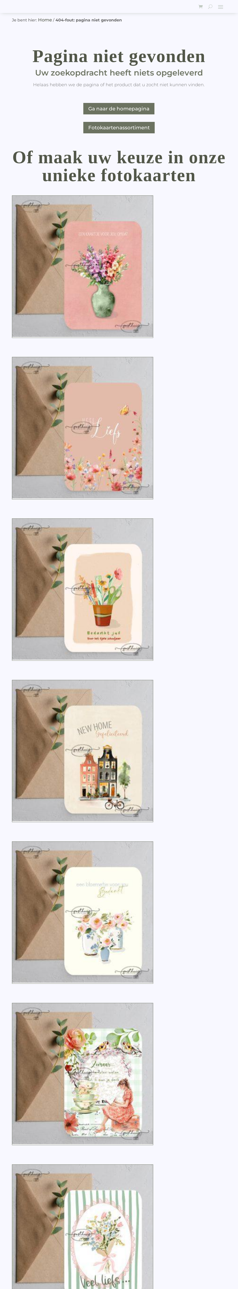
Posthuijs (40, 1264)
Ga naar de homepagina (118, 109)
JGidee (43, 1278)
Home (45, 20)
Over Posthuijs (28, 1205)
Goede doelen (27, 1223)
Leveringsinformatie (34, 1211)
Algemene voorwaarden (39, 1217)
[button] (82, 327)
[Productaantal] (50, 327)
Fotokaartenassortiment (119, 128)
